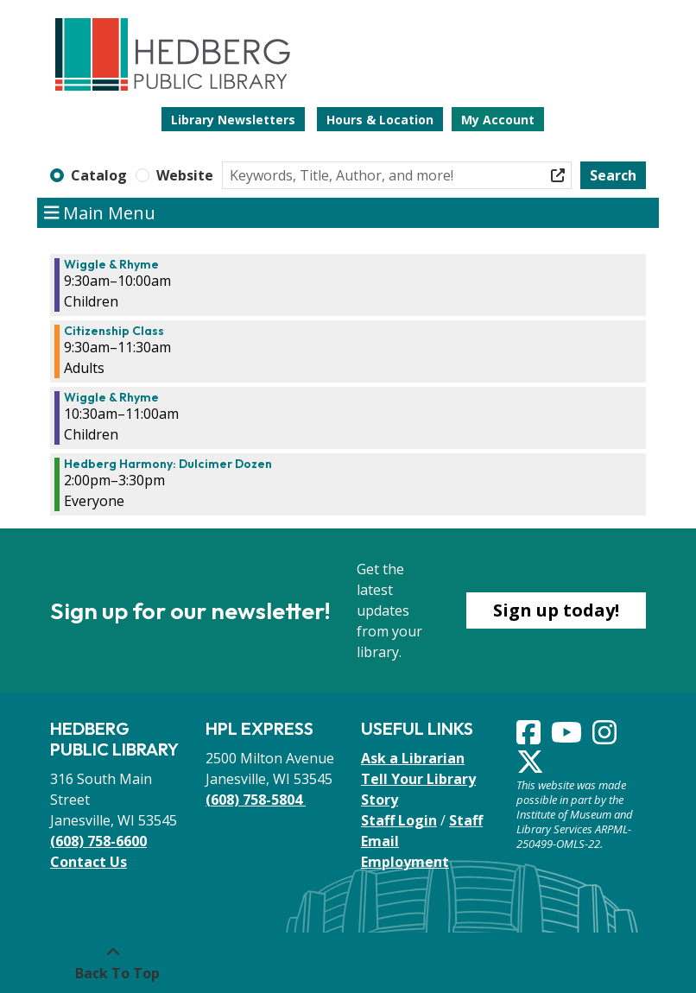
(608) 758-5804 (256, 799)
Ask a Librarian (413, 758)
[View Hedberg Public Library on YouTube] (568, 737)
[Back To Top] (112, 963)
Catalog (99, 175)
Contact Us (88, 861)
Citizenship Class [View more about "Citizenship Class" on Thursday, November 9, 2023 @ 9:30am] (114, 331)
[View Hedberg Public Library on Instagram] (606, 737)
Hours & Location (379, 119)
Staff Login (399, 820)
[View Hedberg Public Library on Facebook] (530, 737)
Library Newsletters (233, 119)
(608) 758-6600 (98, 841)
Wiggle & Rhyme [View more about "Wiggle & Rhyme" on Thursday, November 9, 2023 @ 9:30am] (111, 264)
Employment (405, 861)
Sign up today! (556, 610)
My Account (498, 119)
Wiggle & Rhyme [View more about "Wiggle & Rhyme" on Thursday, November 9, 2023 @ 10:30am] (111, 397)
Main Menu (100, 213)
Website (184, 175)
